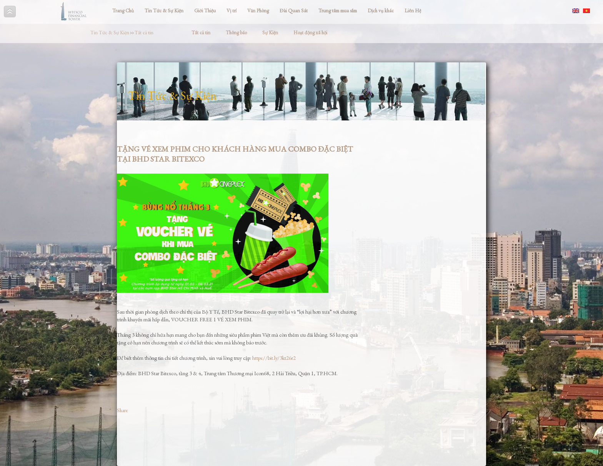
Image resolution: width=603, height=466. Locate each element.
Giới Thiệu (205, 10)
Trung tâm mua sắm (337, 10)
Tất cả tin (144, 32)
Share (122, 410)
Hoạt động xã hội (310, 32)
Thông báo (236, 32)
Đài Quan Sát (294, 10)
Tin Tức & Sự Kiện (164, 10)
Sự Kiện (270, 32)
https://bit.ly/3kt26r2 (274, 357)
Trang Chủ (123, 10)
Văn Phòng (258, 10)
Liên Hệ (413, 10)
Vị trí (232, 10)
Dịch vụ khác (381, 10)
